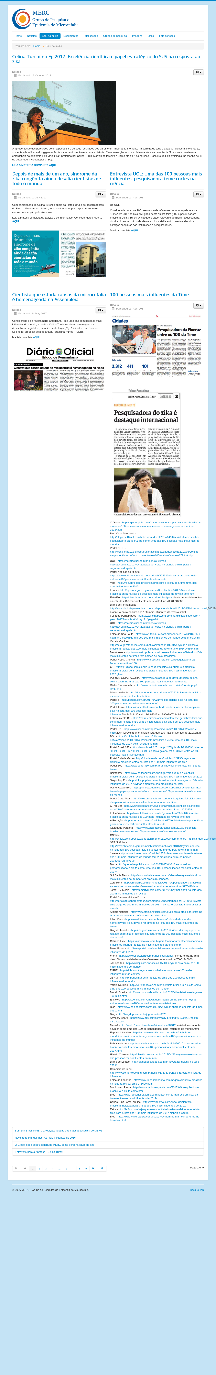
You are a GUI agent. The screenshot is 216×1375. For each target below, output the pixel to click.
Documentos (70, 35)
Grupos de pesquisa (115, 35)
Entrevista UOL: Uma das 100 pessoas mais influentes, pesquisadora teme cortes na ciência (156, 178)
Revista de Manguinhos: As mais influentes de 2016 (45, 1137)
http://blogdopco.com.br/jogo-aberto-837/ (142, 1014)
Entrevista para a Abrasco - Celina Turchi (39, 1151)
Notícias (32, 35)
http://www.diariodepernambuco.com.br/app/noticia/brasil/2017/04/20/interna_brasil (158, 608)
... (59, 1168)
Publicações (91, 35)
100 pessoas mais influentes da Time (149, 294)
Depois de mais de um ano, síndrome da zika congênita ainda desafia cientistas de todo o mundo (56, 178)
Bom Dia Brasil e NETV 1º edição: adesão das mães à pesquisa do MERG (58, 1130)
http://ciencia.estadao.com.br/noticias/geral (147, 597)
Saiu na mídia (50, 35)
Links (151, 35)
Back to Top (197, 1189)
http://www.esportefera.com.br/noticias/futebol (146, 955)
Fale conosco (167, 35)
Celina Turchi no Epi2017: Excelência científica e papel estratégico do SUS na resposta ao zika (106, 58)
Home (18, 35)
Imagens (137, 35)
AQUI (15, 221)
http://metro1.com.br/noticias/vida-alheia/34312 (148, 1025)
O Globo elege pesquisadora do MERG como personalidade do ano (54, 1144)
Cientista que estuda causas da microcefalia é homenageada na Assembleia (59, 296)
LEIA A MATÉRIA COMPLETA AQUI (34, 165)
